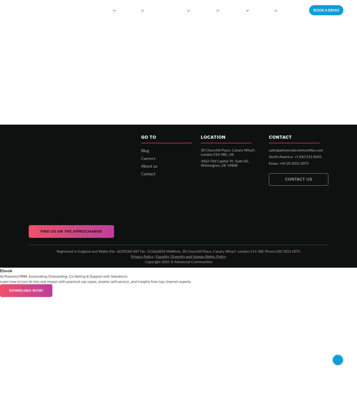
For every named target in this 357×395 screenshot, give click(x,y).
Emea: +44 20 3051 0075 (289, 163)
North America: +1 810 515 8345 (295, 156)
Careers (148, 158)
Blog (145, 150)
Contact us (298, 179)
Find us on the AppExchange (71, 231)
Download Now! (26, 290)
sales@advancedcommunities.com (296, 150)
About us (149, 166)
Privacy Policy (142, 256)
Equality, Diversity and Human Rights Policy (191, 256)
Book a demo (326, 10)
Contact (293, 10)
